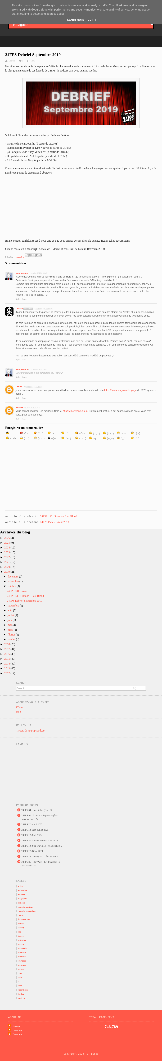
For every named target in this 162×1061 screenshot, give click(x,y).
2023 (7, 552)
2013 (7, 668)
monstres (22, 965)
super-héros (23, 990)
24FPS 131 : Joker (17, 591)
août (10, 610)
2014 (7, 663)
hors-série (19, 257)
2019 (7, 571)
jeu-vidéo (22, 961)
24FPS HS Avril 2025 (32, 824)
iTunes (20, 707)
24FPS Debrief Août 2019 (54, 522)
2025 (7, 542)
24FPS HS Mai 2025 (31, 835)
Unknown (17, 1030)
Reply (18, 299)
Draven (19, 308)
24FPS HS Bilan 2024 (32, 851)
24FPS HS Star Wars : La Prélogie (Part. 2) (42, 846)
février (12, 634)
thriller (21, 994)
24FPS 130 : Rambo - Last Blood (58, 516)
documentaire (24, 919)
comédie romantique (27, 911)
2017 (7, 649)
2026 (7, 537)
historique (22, 940)
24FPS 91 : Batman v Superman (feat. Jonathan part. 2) (39, 817)
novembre (13, 581)
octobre (12, 586)
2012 (7, 673)
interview (22, 956)
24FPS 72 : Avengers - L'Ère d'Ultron (39, 856)
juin (10, 620)
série (20, 977)
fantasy (21, 927)
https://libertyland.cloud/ (75, 411)
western (21, 998)
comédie (21, 903)
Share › (24, 299)
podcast (21, 969)
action (20, 886)
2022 (7, 557)
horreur (21, 944)
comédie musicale (25, 907)
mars (11, 629)
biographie (22, 898)
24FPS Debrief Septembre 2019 (24, 600)
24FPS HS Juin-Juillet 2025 (34, 830)
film (19, 932)
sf (18, 981)
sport (20, 985)
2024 (7, 547)
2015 (7, 658)
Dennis (19, 386)
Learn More (75, 19)
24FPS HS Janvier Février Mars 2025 (39, 840)
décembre (13, 576)
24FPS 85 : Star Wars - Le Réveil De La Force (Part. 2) (40, 864)
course (21, 915)
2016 (7, 653)
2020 (7, 566)
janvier (12, 639)
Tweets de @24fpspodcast (30, 730)
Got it (92, 19)
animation (22, 890)
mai (10, 624)
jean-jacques (22, 273)
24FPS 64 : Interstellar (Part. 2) (36, 810)
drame (21, 923)
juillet (11, 615)
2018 (7, 644)
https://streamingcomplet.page (120, 390)
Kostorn (20, 407)
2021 (7, 562)
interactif (22, 952)
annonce (21, 894)
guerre (21, 936)
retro (20, 973)
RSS (18, 711)
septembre (14, 605)
